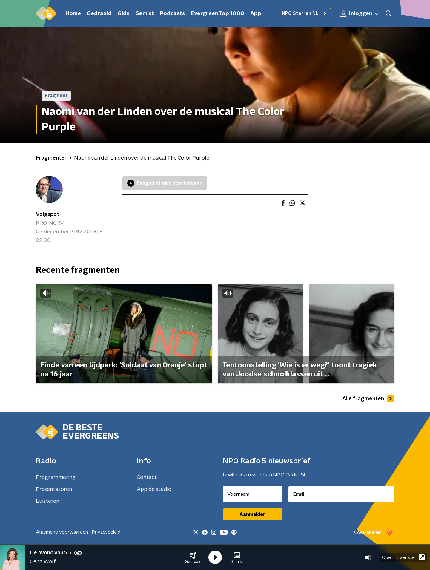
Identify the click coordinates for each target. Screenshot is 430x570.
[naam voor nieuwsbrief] (252, 494)
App (255, 13)
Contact (147, 477)
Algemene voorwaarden (62, 532)
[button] (193, 557)
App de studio (154, 489)
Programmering (56, 477)
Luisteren (47, 501)
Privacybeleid (106, 532)
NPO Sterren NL (305, 13)
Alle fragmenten (368, 398)
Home (73, 13)
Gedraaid (99, 13)
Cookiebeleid (368, 532)
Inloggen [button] (360, 13)
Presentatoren (54, 489)
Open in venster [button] (403, 557)
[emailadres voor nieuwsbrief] (341, 494)
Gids (123, 13)
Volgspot (47, 214)
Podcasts (172, 13)
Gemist (144, 13)
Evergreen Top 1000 (217, 13)
